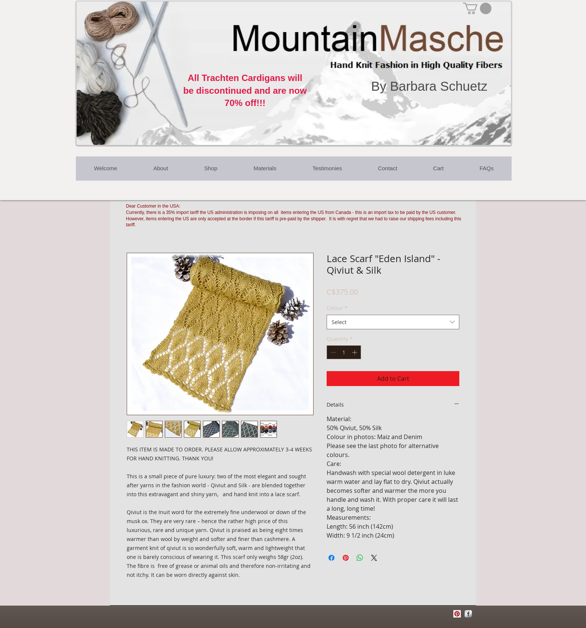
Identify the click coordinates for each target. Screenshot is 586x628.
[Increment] (355, 352)
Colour (337, 307)
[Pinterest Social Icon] (457, 614)
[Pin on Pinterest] (345, 557)
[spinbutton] (344, 352)
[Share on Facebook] (331, 557)
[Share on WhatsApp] (359, 557)
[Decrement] (332, 352)
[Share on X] (374, 557)
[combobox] (393, 322)
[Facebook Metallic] (468, 614)
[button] (477, 8)
